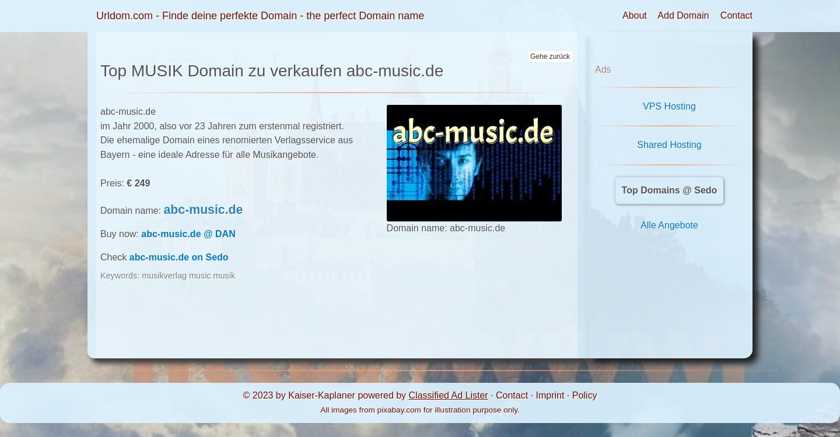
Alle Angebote (669, 225)
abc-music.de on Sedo (179, 257)
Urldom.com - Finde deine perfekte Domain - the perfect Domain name (260, 16)
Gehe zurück (550, 56)
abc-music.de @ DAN (188, 234)
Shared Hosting (669, 145)
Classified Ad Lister (448, 395)
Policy (584, 395)
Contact (736, 15)
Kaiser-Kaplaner (321, 395)
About (634, 15)
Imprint (550, 395)
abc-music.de (203, 210)
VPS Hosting (669, 106)
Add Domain (683, 15)
